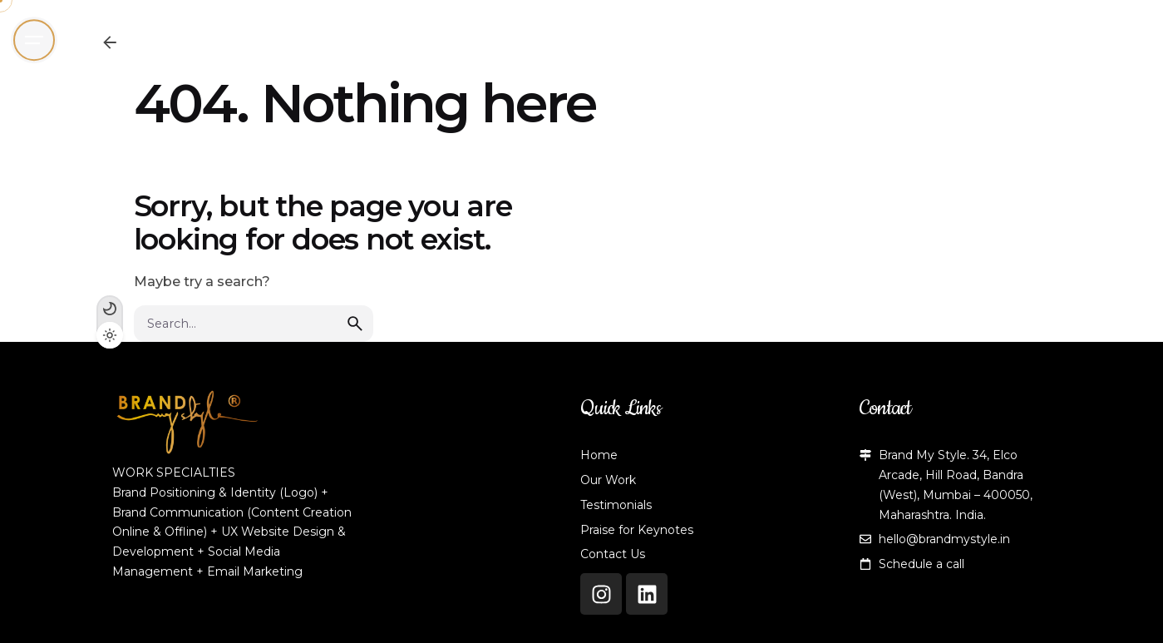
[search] (355, 323)
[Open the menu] (34, 40)
